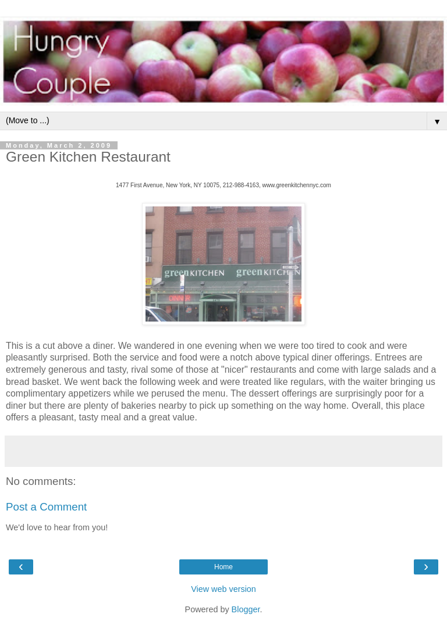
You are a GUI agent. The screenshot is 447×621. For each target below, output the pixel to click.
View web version (223, 589)
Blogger (246, 609)
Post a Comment (46, 507)
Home (223, 567)
